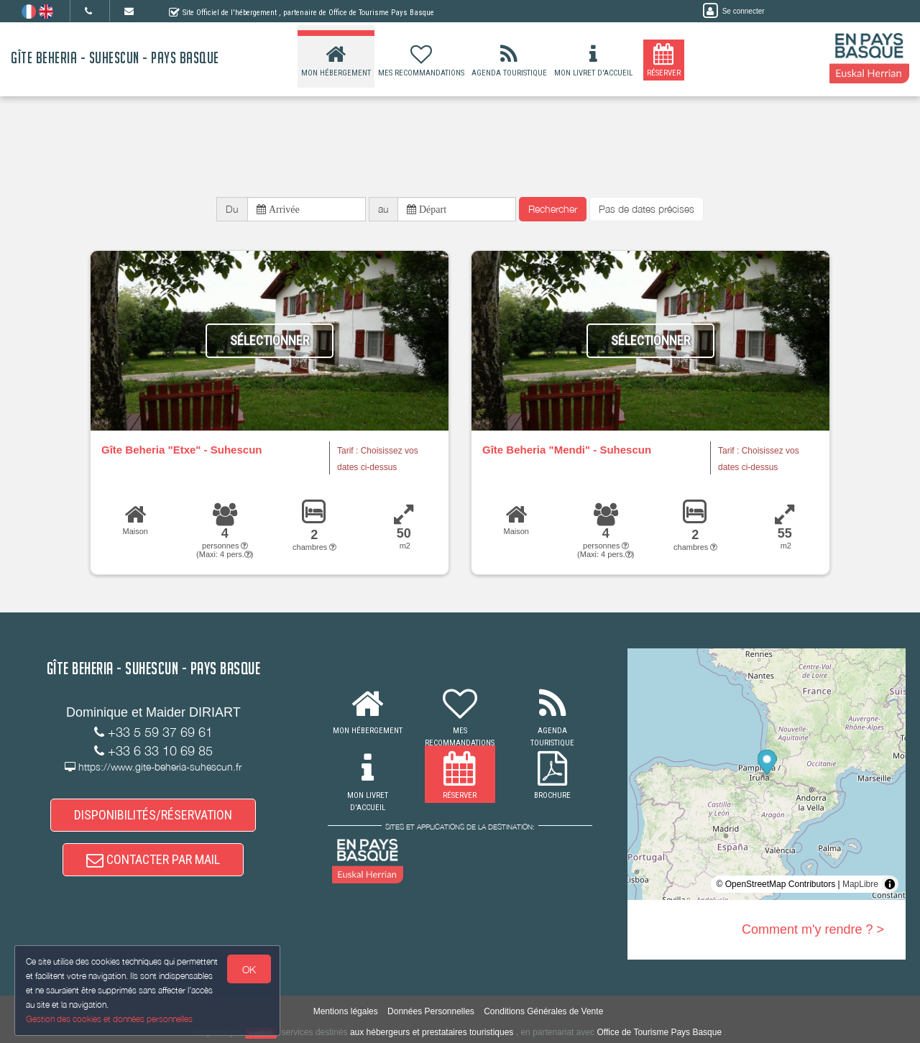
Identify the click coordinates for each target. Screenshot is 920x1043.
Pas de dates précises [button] (646, 209)
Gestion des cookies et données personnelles (109, 1019)
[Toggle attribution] (889, 884)
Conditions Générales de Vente (543, 1011)
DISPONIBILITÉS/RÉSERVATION (153, 814)
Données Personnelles (430, 1011)
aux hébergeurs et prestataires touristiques (431, 1032)
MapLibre (860, 884)
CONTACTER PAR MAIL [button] (153, 859)
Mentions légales (345, 1011)
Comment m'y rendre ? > (813, 929)
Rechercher (552, 209)
